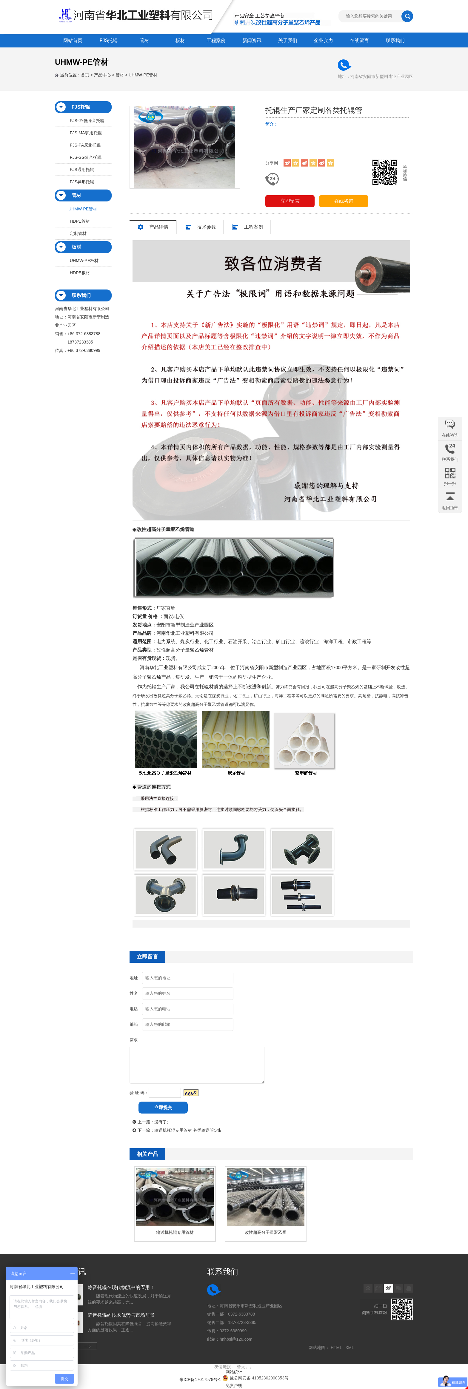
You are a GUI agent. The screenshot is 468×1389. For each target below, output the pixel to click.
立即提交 (163, 1107)
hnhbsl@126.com (236, 1339)
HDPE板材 (80, 272)
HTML (337, 1347)
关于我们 (287, 40)
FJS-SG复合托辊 (85, 157)
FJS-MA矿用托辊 (86, 132)
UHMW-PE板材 (84, 260)
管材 (144, 40)
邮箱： (136, 1024)
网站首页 (72, 40)
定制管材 (78, 233)
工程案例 (216, 40)
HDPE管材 (80, 221)
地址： (136, 977)
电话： (136, 1008)
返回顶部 (450, 507)
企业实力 (323, 40)
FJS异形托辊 (82, 181)
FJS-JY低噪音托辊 (87, 120)
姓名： (136, 993)
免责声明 (234, 1385)
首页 (85, 75)
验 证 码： (139, 1092)
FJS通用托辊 (82, 169)
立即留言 (290, 201)
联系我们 (395, 40)
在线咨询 (343, 201)
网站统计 (234, 1372)
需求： (136, 1039)
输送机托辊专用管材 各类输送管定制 (188, 1130)
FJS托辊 (109, 40)
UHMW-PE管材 (143, 75)
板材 (180, 40)
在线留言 (359, 40)
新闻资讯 (251, 40)
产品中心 (102, 75)
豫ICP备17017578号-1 (200, 1379)
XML (350, 1347)
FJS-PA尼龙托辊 (85, 145)
